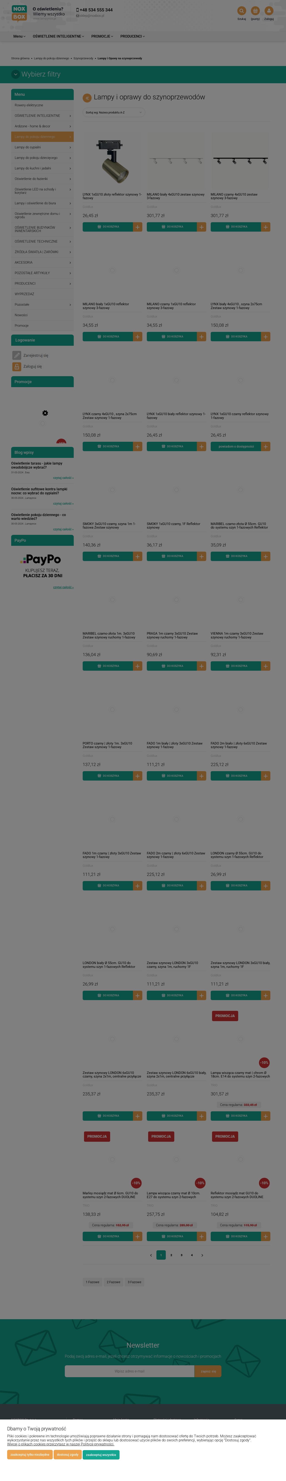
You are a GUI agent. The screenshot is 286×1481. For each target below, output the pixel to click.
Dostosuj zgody (67, 1455)
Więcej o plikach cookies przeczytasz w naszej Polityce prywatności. (60, 1444)
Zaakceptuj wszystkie (101, 1455)
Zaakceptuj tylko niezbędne (30, 1455)
